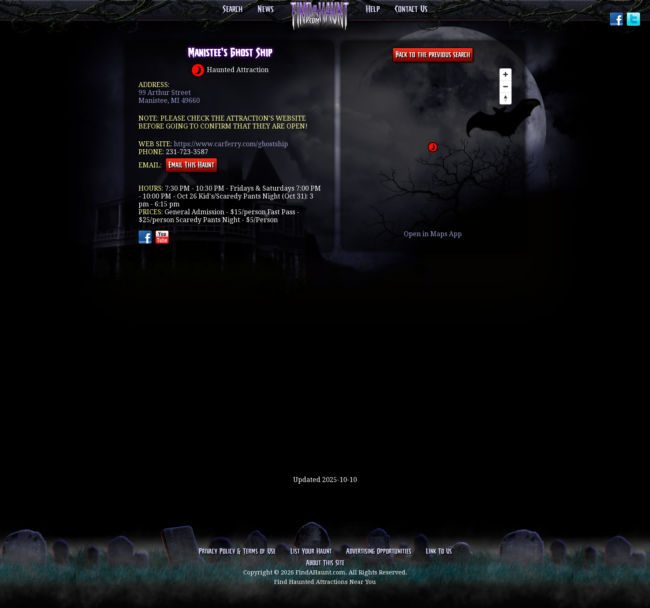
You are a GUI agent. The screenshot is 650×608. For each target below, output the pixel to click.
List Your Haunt (311, 551)
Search (233, 9)
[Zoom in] (506, 74)
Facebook (617, 19)
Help (373, 9)
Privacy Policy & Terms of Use (237, 551)
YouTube (162, 237)
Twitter (634, 19)
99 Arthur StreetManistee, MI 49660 (169, 96)
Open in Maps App (433, 234)
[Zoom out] (506, 86)
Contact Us (411, 9)
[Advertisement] (325, 449)
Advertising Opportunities (378, 551)
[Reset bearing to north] (506, 98)
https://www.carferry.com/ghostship (231, 144)
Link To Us (439, 551)
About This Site (325, 563)
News (265, 9)
